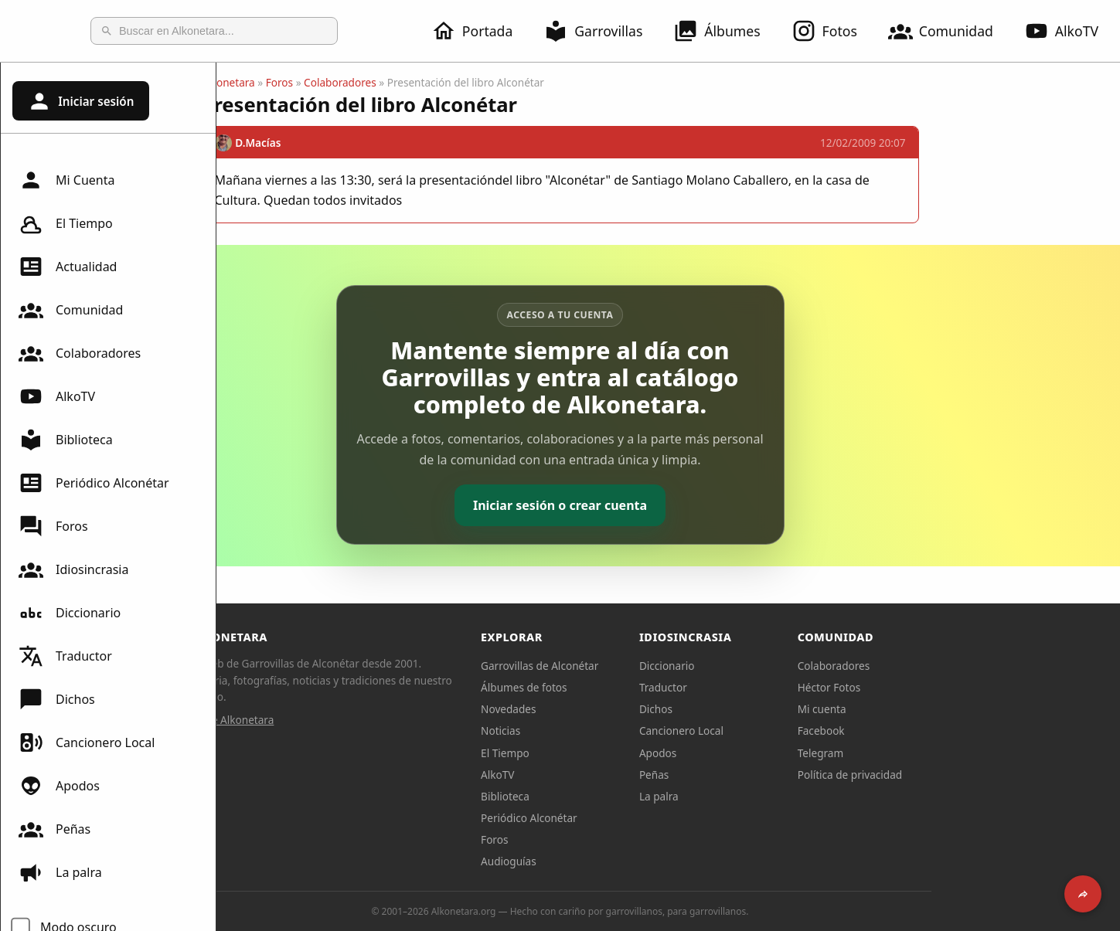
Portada (481, 31)
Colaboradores (80, 353)
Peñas (54, 829)
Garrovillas (602, 31)
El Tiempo (66, 223)
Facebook (929, 730)
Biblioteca (66, 439)
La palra (60, 872)
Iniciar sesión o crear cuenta (668, 505)
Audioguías (617, 861)
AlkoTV (57, 396)
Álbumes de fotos (632, 687)
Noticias (608, 730)
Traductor (65, 656)
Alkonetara (336, 82)
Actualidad (68, 266)
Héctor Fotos (937, 687)
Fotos (833, 31)
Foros (53, 526)
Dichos (57, 699)
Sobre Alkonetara (340, 719)
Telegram (929, 753)
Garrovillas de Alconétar (647, 665)
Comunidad (950, 31)
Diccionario (70, 612)
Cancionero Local (87, 742)
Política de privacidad (958, 774)
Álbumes (726, 31)
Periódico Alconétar (94, 483)
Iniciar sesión (80, 101)
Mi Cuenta (66, 180)
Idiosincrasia (73, 569)
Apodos (59, 785)
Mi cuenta (930, 709)
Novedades (616, 709)
